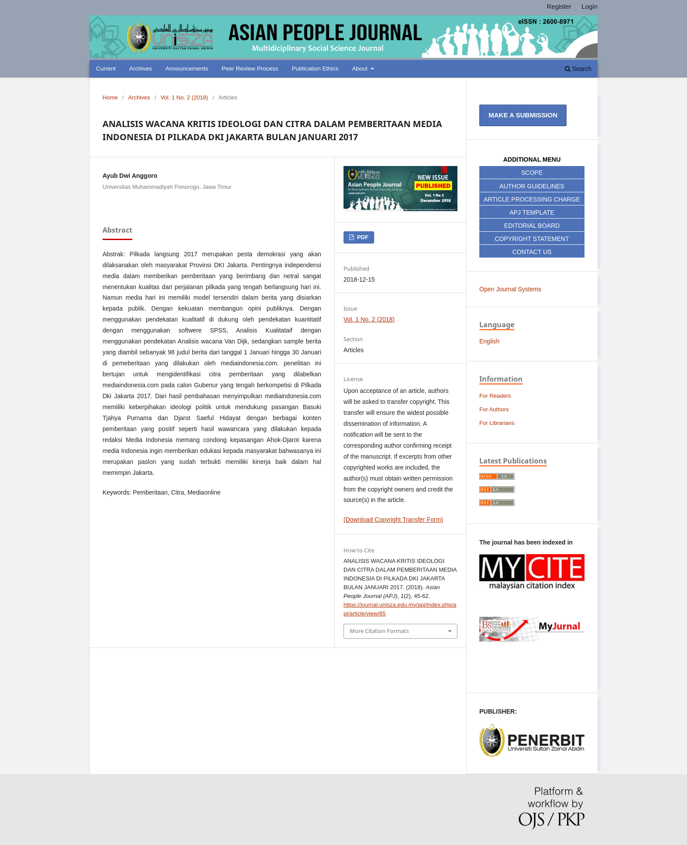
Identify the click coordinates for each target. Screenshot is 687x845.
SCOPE (531, 172)
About (360, 68)
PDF (361, 237)
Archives (140, 68)
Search (578, 68)
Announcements (187, 68)
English (489, 341)
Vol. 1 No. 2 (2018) (184, 97)
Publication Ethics (315, 68)
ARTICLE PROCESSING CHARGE (532, 199)
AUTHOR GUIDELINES (531, 186)
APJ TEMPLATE (532, 212)
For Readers (495, 395)
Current (106, 68)
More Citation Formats (379, 631)
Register (559, 6)
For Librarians (496, 423)
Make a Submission (523, 115)
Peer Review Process (250, 68)
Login (589, 6)
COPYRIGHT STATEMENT (532, 238)
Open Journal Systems (510, 289)
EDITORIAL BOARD (532, 225)
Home (110, 97)
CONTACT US (532, 251)
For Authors (494, 409)
